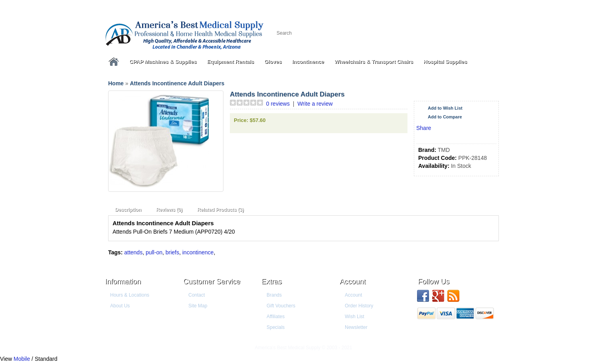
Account (353, 281)
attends (133, 252)
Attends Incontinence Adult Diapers (177, 83)
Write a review (314, 103)
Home (116, 83)
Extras (271, 281)
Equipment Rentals (230, 62)
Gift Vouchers (281, 306)
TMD (444, 150)
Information (123, 281)
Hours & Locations (129, 295)
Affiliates (276, 316)
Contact (196, 295)
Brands (274, 295)
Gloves (272, 62)
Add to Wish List (445, 108)
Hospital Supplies (445, 62)
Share (423, 128)
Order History (359, 306)
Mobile (22, 359)
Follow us (433, 281)
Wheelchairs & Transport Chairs (373, 62)
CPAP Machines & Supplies (163, 62)
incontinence (198, 252)
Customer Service (211, 281)
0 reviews (278, 103)
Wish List (354, 316)
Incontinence (308, 62)
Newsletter (356, 327)
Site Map (197, 306)
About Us (120, 306)
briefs (172, 252)
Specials (276, 327)
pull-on (154, 252)
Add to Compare (445, 116)
